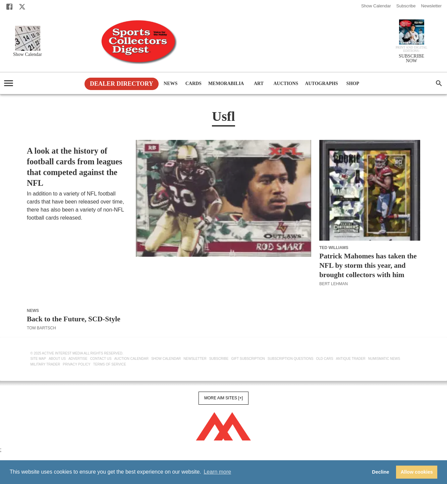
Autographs (321, 84)
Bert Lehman (41, 226)
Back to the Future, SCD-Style (73, 319)
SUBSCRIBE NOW (411, 58)
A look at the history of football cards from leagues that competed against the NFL (74, 166)
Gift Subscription (248, 358)
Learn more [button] (217, 472)
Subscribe (406, 5)
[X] (22, 7)
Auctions (286, 84)
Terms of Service (109, 364)
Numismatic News (384, 358)
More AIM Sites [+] (223, 398)
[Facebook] (9, 7)
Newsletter (431, 5)
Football (38, 142)
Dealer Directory (121, 83)
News (170, 84)
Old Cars (324, 358)
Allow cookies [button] (417, 472)
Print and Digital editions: (412, 49)
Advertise (78, 358)
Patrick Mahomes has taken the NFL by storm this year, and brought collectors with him (367, 265)
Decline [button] (380, 472)
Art (258, 84)
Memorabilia (226, 84)
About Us (57, 358)
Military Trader (45, 364)
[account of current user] (8, 83)
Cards (193, 84)
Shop (353, 84)
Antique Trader (351, 358)
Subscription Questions (291, 358)
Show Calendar (376, 5)
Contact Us (101, 358)
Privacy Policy (76, 364)
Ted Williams (333, 247)
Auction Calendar (131, 358)
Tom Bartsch (41, 328)
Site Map (38, 358)
